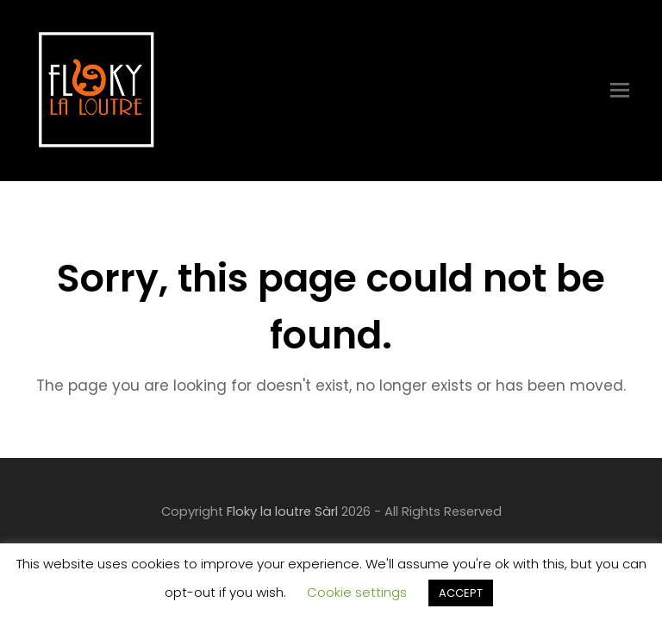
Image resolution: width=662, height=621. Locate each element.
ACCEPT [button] (461, 593)
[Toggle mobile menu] (619, 91)
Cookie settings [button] (357, 592)
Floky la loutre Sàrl (282, 511)
